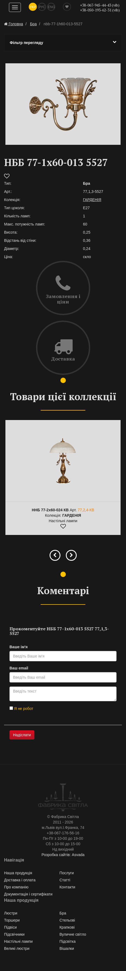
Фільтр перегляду (63, 42)
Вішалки (66, 948)
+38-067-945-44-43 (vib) (99, 5)
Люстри (10, 913)
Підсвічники (14, 934)
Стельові (67, 920)
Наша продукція (18, 873)
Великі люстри (16, 948)
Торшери (12, 920)
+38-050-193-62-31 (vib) (100, 9)
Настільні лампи (18, 941)
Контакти (67, 887)
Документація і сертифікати (28, 894)
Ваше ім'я (18, 647)
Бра (62, 913)
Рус (42, 7)
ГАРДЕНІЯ (92, 200)
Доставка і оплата (19, 880)
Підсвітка (67, 941)
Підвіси (10, 927)
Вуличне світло (72, 934)
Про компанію (16, 887)
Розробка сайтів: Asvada (63, 855)
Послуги (66, 873)
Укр (33, 7)
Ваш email (18, 668)
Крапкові (67, 927)
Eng (51, 7)
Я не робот (21, 708)
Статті (64, 880)
